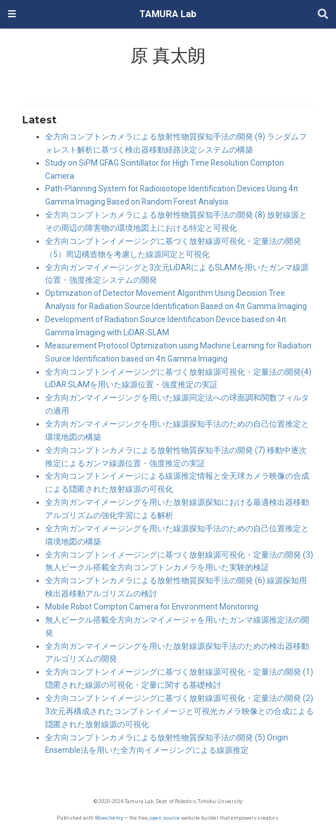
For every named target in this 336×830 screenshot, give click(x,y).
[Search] (323, 14)
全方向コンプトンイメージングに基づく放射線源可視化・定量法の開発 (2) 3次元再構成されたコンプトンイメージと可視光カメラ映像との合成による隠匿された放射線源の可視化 (179, 711)
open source (165, 818)
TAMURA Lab (168, 14)
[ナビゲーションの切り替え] (12, 14)
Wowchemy (109, 818)
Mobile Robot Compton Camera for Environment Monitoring (151, 606)
